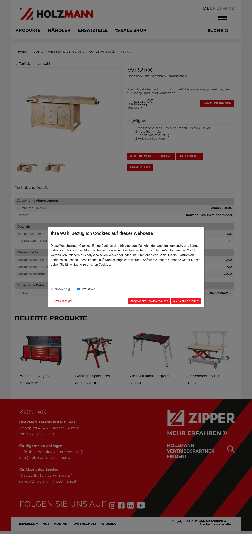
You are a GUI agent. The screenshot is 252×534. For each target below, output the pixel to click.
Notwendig (62, 289)
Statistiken (88, 289)
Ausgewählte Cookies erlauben (149, 301)
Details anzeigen (63, 301)
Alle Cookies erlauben (186, 301)
